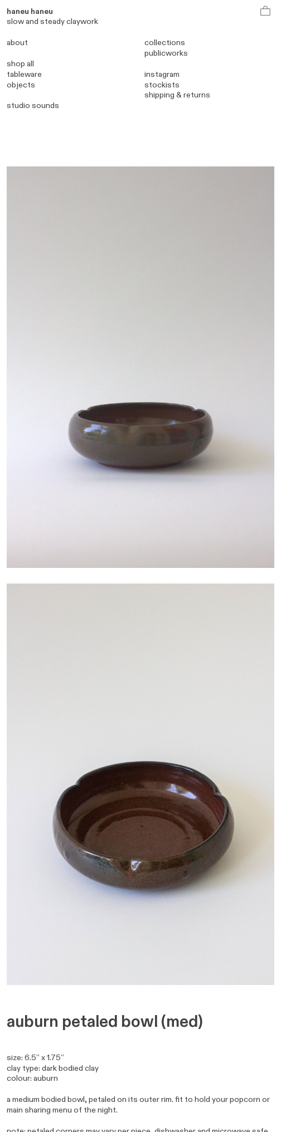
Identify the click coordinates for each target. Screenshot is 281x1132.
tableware (24, 74)
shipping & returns (177, 95)
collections (164, 42)
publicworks (166, 53)
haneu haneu (30, 11)
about (17, 42)
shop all (20, 63)
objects (21, 85)
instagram (162, 74)
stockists (162, 85)
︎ (266, 11)
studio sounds (33, 105)
